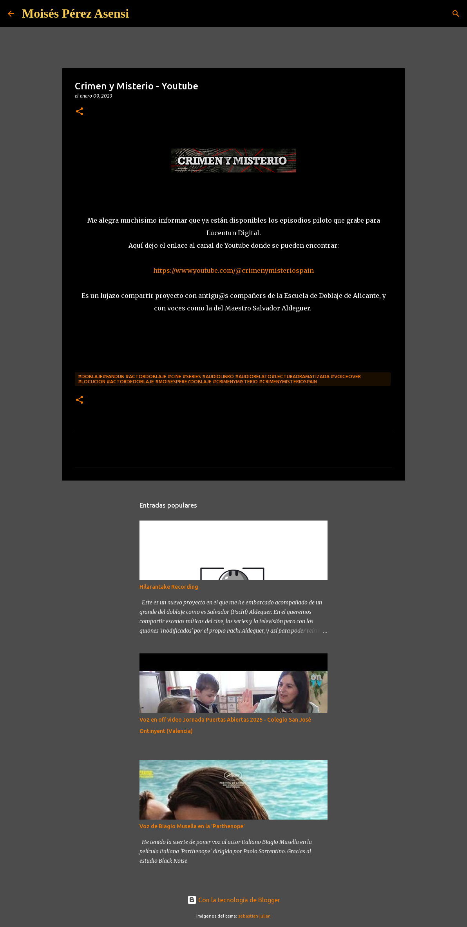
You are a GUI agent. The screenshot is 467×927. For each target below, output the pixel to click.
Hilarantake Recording (168, 587)
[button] (79, 112)
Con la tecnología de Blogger (233, 899)
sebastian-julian (254, 916)
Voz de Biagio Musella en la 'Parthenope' (192, 826)
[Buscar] (456, 13)
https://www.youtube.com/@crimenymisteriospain (233, 270)
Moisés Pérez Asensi (75, 13)
